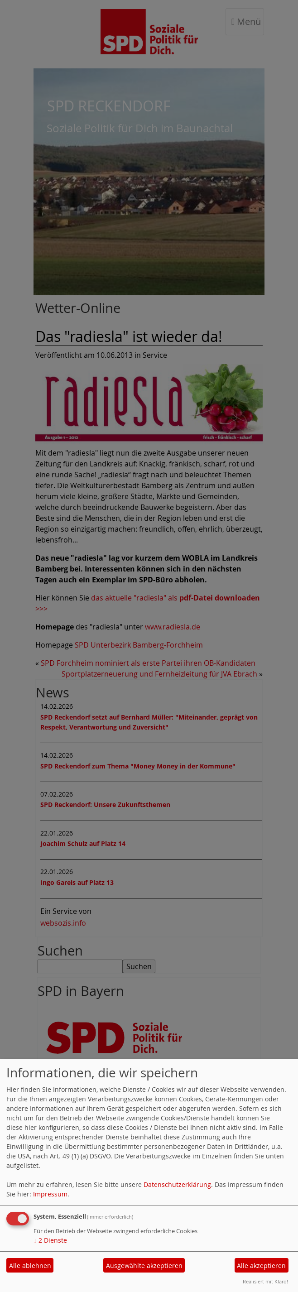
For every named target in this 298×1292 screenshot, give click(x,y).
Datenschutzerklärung (177, 1184)
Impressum (50, 1194)
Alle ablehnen (30, 1265)
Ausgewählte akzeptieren (144, 1265)
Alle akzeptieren (261, 1265)
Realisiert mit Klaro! (265, 1281)
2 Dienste (50, 1240)
